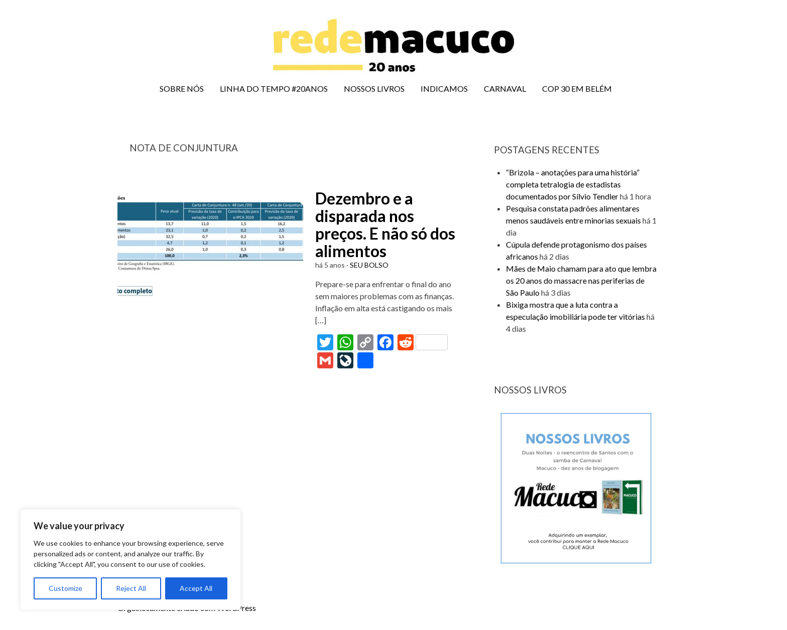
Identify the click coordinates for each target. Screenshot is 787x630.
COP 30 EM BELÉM (577, 88)
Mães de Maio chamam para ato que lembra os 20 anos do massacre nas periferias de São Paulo (581, 280)
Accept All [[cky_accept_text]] (196, 588)
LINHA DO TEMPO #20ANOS (274, 88)
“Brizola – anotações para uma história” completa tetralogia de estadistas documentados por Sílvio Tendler (572, 184)
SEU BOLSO (369, 265)
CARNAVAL (505, 88)
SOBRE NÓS (182, 88)
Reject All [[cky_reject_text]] (131, 588)
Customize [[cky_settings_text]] (65, 588)
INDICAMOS (444, 88)
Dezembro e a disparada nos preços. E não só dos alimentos (385, 224)
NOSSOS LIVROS (374, 88)
